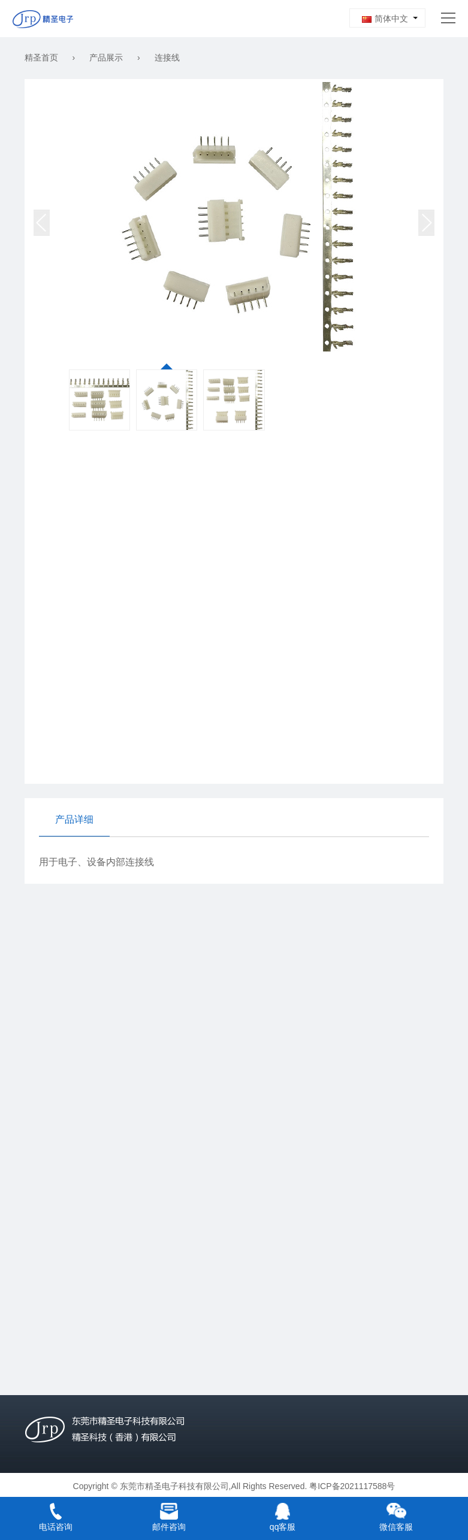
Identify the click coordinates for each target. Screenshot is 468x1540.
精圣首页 (41, 57)
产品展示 (106, 57)
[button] (426, 223)
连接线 (167, 57)
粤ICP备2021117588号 (352, 1486)
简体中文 (385, 18)
